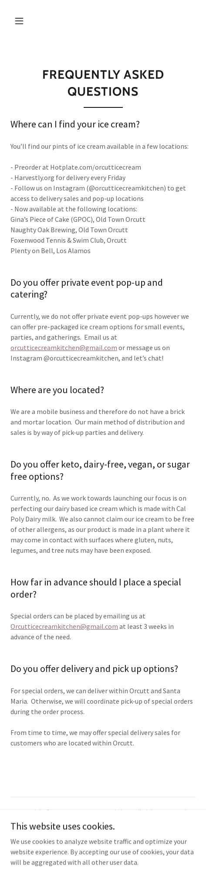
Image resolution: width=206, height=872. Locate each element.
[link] (103, 842)
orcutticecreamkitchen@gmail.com (63, 347)
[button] (19, 21)
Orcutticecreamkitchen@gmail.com (64, 626)
